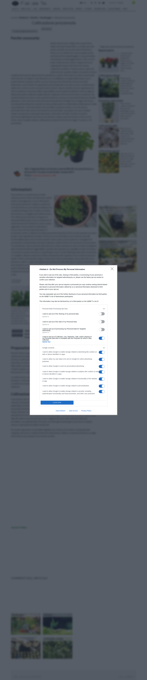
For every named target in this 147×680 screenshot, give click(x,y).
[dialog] (73, 340)
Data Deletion (60, 411)
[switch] (102, 313)
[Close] (113, 269)
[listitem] (73, 309)
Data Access (73, 411)
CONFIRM (57, 402)
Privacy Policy (86, 411)
